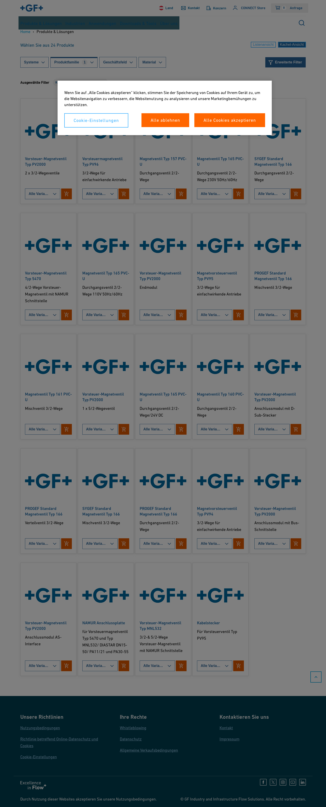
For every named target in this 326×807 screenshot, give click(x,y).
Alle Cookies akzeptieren (229, 120)
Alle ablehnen (165, 120)
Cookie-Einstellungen (96, 120)
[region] (165, 108)
